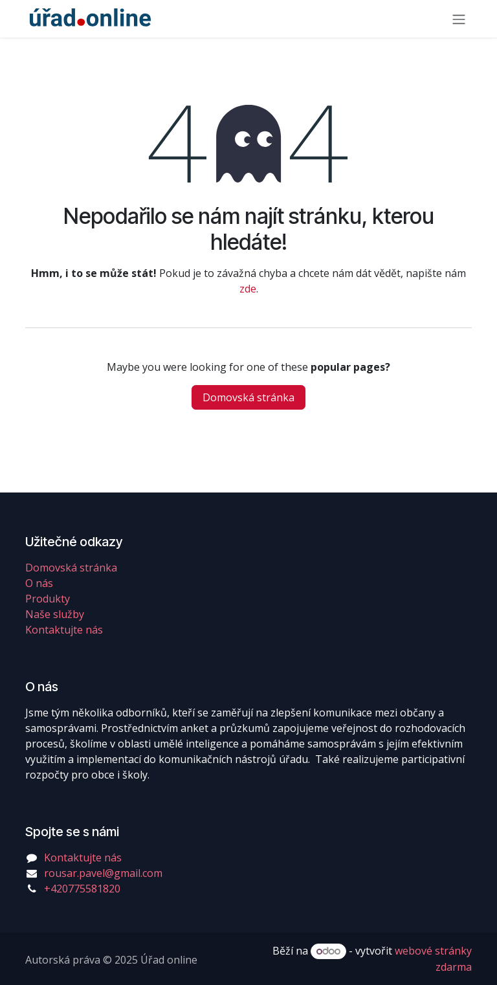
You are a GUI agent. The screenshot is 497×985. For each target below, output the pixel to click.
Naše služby (54, 614)
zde (247, 289)
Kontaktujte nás (64, 630)
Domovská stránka (248, 397)
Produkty (47, 599)
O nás (39, 583)
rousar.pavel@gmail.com (103, 873)
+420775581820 (82, 888)
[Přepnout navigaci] (459, 18)
